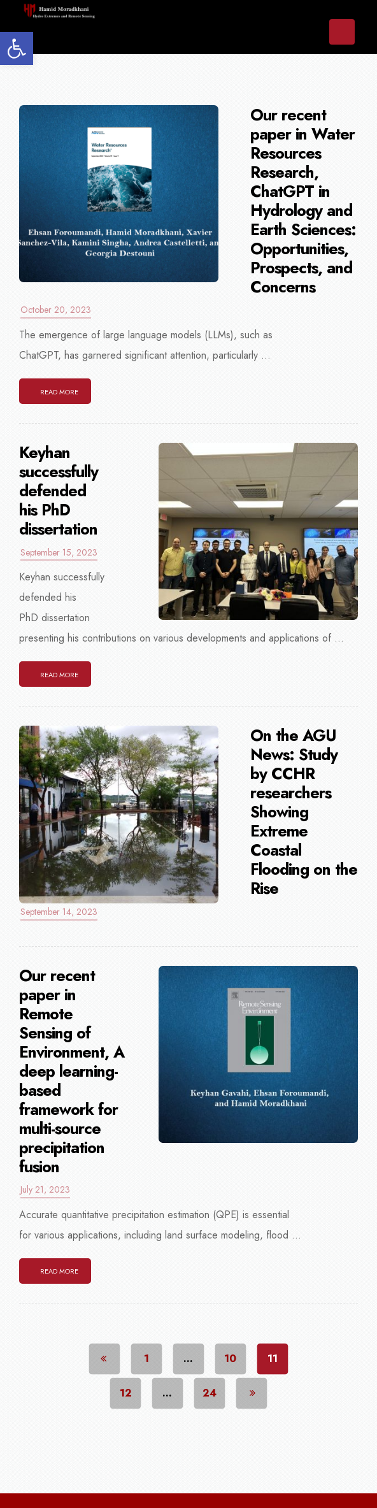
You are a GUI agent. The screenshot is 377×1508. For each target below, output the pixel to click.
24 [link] (210, 1356)
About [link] (121, 1482)
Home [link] (54, 1482)
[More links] (327, 1482)
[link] (16, 48)
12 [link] (126, 1356)
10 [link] (230, 1321)
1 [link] (146, 1321)
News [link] (187, 1482)
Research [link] (260, 1482)
